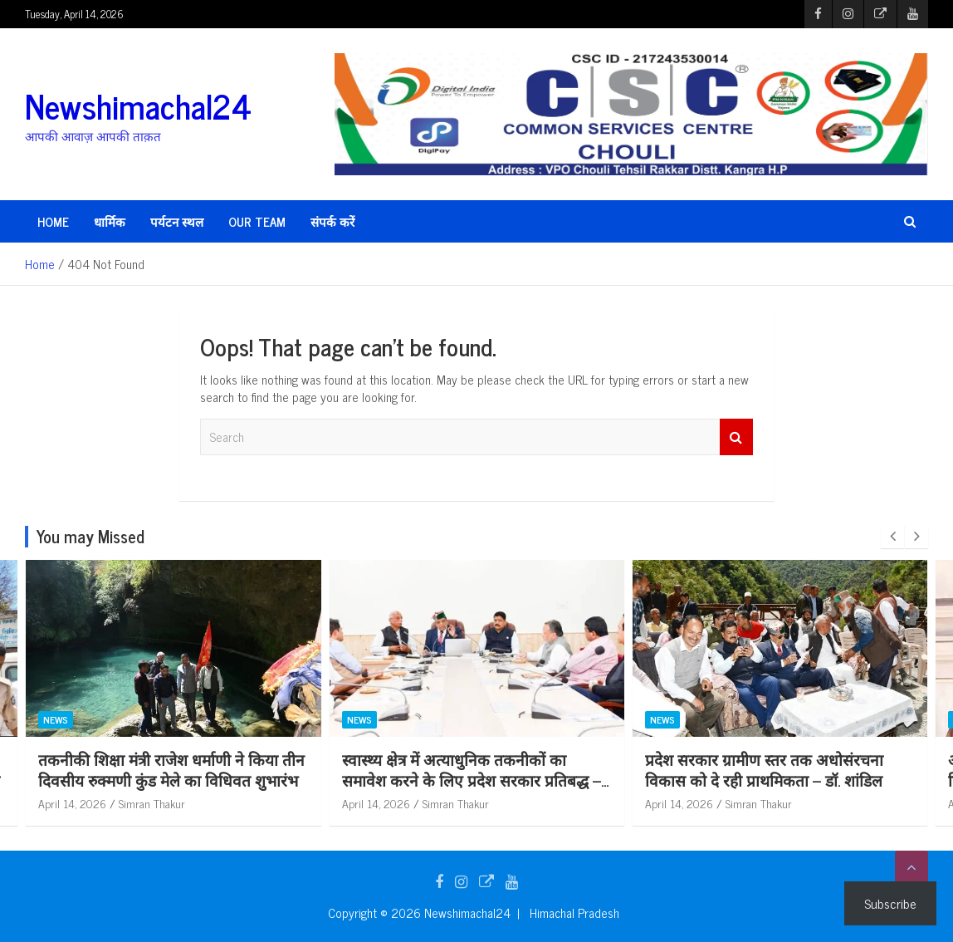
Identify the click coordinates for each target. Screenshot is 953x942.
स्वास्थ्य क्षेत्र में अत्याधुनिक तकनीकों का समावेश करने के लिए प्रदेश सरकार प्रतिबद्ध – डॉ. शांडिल (471, 779)
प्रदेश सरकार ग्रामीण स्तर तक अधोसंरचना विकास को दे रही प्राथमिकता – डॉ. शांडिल (764, 769)
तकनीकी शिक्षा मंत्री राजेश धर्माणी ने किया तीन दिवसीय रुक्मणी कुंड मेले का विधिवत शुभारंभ (171, 769)
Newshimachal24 (138, 105)
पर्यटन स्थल (176, 221)
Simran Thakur (152, 802)
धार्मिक (109, 221)
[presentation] (892, 536)
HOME (53, 221)
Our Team (257, 221)
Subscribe (890, 903)
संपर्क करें (332, 221)
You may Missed (90, 536)
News (55, 720)
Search (736, 437)
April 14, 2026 (72, 802)
